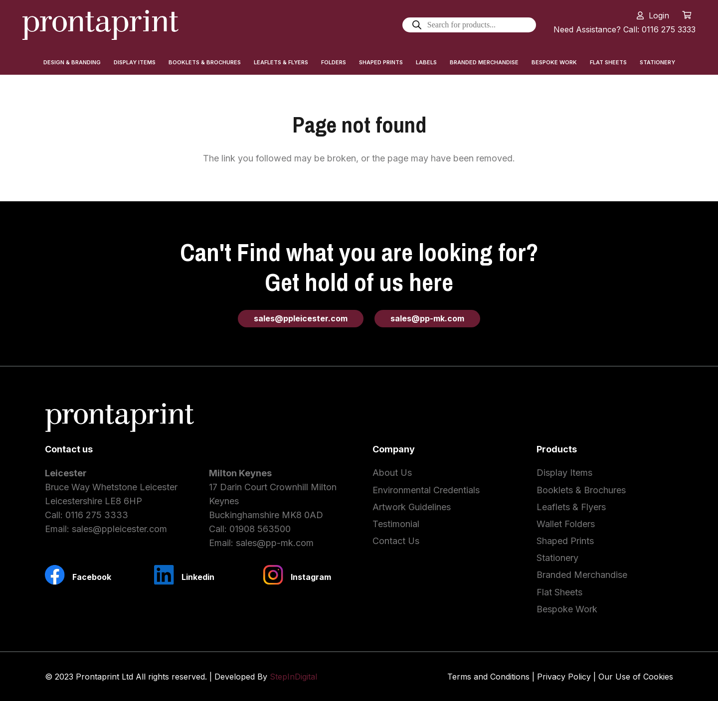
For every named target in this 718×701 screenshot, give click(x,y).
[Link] (100, 25)
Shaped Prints (565, 541)
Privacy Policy (564, 677)
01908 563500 (260, 529)
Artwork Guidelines (411, 507)
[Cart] (687, 14)
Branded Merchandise (582, 574)
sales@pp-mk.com (275, 543)
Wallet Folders (566, 524)
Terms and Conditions (488, 677)
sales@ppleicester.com (119, 529)
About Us (392, 472)
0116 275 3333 (96, 515)
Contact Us (395, 541)
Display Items (564, 472)
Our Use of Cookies (635, 677)
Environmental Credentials (426, 490)
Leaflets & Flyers (571, 507)
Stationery (557, 558)
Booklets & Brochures (581, 490)
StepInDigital (293, 677)
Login (659, 15)
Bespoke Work (567, 609)
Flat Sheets (559, 592)
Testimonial (395, 524)
